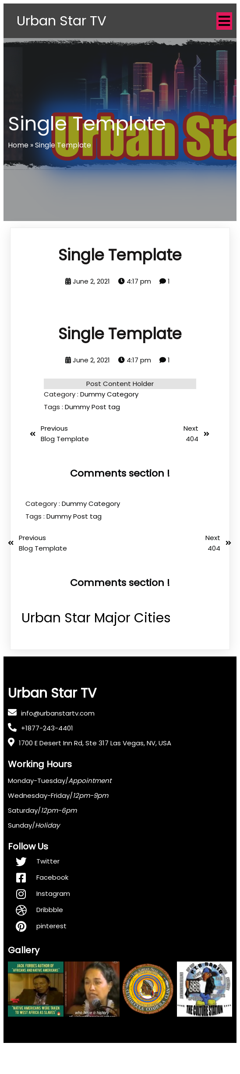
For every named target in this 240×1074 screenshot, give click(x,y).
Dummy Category (109, 421)
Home (18, 173)
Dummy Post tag (92, 434)
